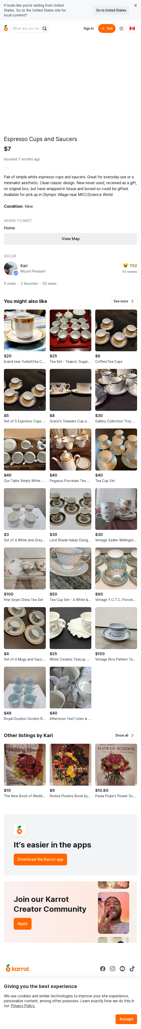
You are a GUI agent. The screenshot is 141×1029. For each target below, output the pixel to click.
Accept (126, 1019)
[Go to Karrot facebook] (103, 969)
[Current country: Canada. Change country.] (132, 28)
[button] (124, 301)
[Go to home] (6, 28)
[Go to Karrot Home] (17, 968)
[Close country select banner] (135, 5)
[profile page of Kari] (11, 268)
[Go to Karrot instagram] (113, 969)
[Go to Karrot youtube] (122, 969)
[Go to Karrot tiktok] (132, 969)
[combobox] (25, 28)
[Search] (44, 28)
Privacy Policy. (23, 1005)
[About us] (121, 28)
